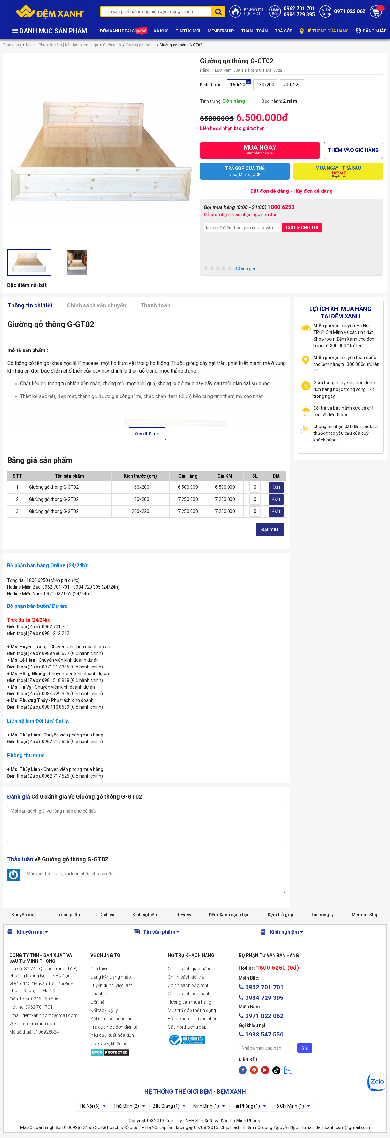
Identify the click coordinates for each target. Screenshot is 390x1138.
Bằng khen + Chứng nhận (193, 1018)
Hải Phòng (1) (249, 1106)
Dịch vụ (106, 914)
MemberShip (365, 914)
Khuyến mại (24, 914)
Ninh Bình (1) (209, 1106)
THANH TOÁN (254, 30)
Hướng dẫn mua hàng (189, 1002)
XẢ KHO (161, 30)
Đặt (276, 487)
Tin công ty (322, 914)
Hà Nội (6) (92, 1106)
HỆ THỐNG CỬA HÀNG (324, 31)
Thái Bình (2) (129, 1106)
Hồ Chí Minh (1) (292, 1106)
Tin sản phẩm (68, 914)
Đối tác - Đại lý (104, 1010)
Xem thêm (146, 433)
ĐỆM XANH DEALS (123, 31)
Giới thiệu (99, 968)
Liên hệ (97, 1002)
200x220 (292, 84)
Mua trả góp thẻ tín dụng (192, 1010)
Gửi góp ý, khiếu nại (109, 1043)
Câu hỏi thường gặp (187, 1026)
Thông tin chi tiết (30, 305)
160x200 (239, 84)
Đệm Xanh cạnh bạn (229, 914)
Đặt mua (270, 529)
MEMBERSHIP (221, 30)
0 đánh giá (229, 269)
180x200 (265, 84)
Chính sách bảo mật (188, 985)
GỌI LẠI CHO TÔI (302, 227)
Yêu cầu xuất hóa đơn (112, 1035)
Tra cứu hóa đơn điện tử (113, 1026)
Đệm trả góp (280, 914)
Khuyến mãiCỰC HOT (254, 11)
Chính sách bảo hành (189, 993)
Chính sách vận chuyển (96, 305)
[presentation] (252, 249)
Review (183, 914)
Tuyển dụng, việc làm (111, 985)
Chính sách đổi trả (186, 977)
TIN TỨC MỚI (188, 30)
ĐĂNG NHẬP (371, 30)
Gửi (304, 1048)
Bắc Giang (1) (169, 1106)
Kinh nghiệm (145, 914)
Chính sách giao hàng (190, 968)
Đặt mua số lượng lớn (111, 1018)
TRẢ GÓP (283, 30)
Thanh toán (155, 305)
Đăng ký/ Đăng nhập (110, 977)
